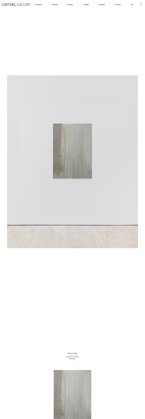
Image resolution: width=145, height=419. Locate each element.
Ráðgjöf (86, 4)
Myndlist (70, 5)
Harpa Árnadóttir (72, 353)
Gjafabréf (102, 4)
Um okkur (118, 4)
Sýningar (55, 4)
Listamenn (38, 4)
